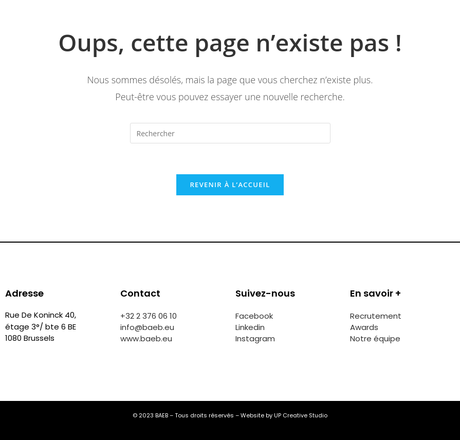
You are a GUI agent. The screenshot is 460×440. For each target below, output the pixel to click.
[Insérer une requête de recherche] (230, 133)
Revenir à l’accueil (230, 184)
